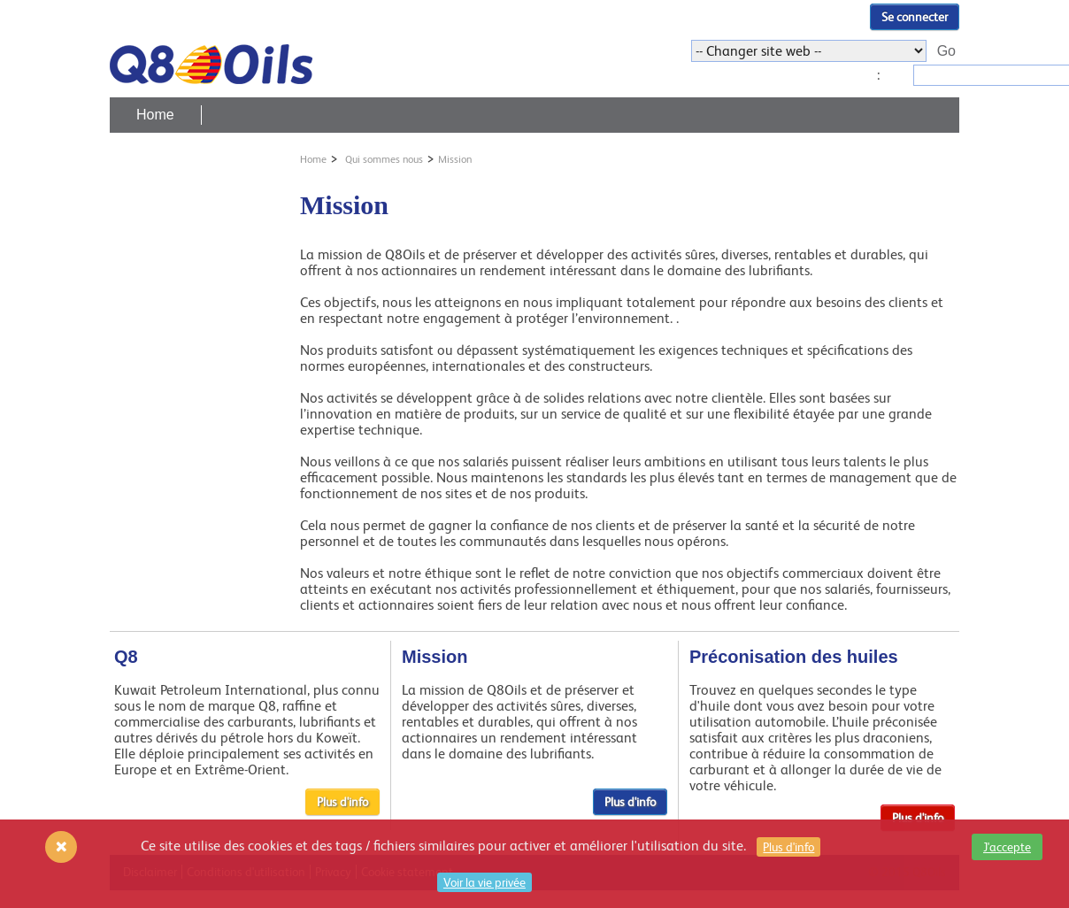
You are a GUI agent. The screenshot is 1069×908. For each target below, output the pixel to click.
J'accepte (1007, 847)
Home (155, 114)
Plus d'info (342, 802)
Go (946, 50)
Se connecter (914, 17)
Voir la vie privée (484, 882)
